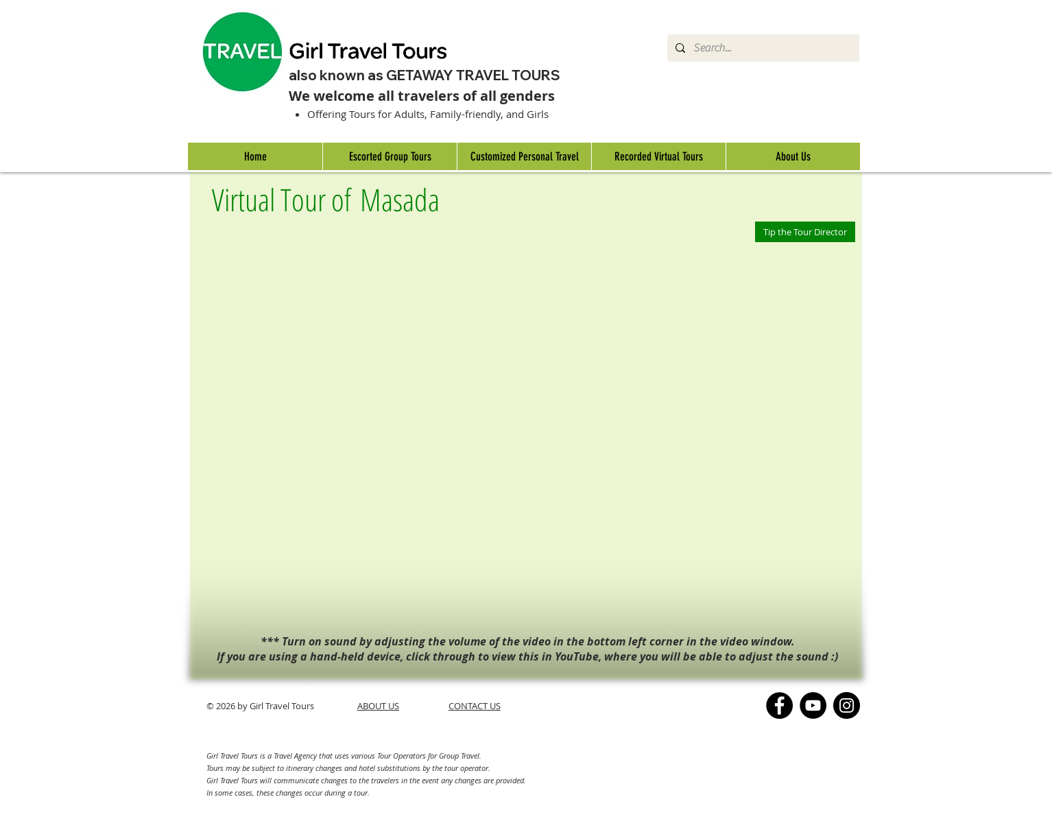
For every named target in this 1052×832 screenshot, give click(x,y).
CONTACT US (475, 706)
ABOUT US (378, 706)
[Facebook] (779, 705)
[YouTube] (813, 705)
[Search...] (761, 48)
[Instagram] (846, 705)
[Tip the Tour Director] (805, 232)
